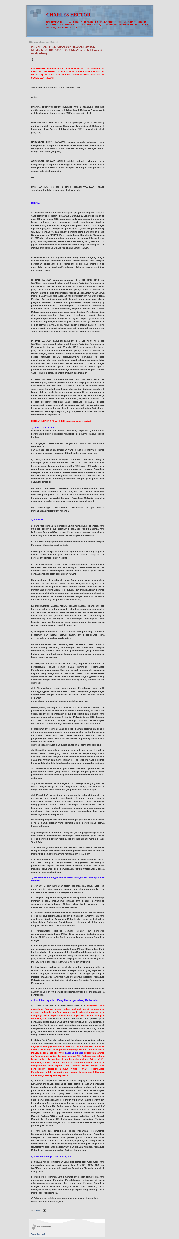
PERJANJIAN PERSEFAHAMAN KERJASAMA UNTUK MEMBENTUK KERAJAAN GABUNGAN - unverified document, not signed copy (66, 50)
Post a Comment (38, 1234)
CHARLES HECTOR (68, 14)
